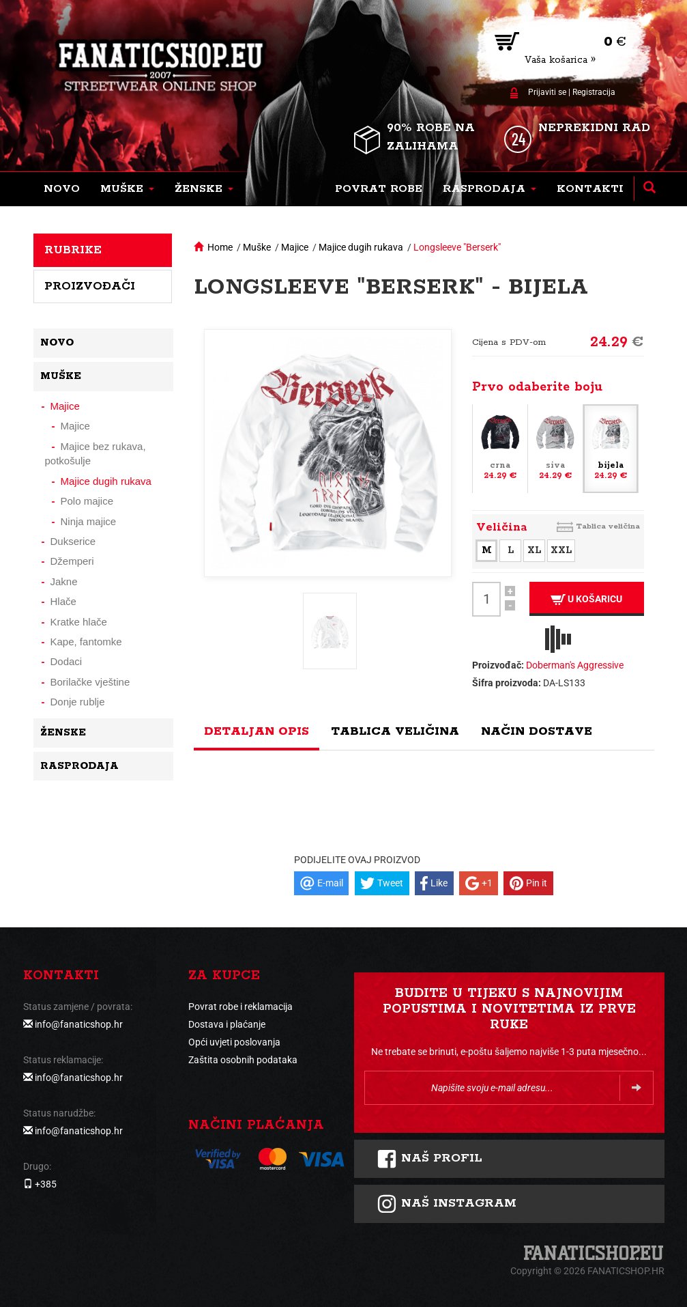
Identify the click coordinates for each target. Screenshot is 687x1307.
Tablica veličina (608, 526)
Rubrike (73, 249)
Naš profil (429, 1159)
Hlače (63, 601)
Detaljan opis (256, 731)
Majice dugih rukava (361, 247)
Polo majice (87, 501)
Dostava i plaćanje (226, 1024)
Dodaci (66, 661)
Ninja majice (89, 521)
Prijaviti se (547, 92)
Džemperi (72, 561)
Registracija (593, 92)
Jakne (64, 581)
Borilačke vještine (90, 682)
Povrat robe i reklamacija (240, 1006)
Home (220, 247)
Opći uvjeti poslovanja (234, 1042)
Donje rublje (77, 701)
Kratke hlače (78, 622)
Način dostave (536, 731)
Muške (257, 247)
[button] (127, 189)
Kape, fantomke (86, 641)
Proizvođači (89, 286)
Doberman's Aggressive (575, 665)
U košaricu (586, 599)
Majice (294, 247)
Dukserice (73, 541)
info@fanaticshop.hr (79, 1024)
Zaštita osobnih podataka (242, 1059)
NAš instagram (446, 1204)
